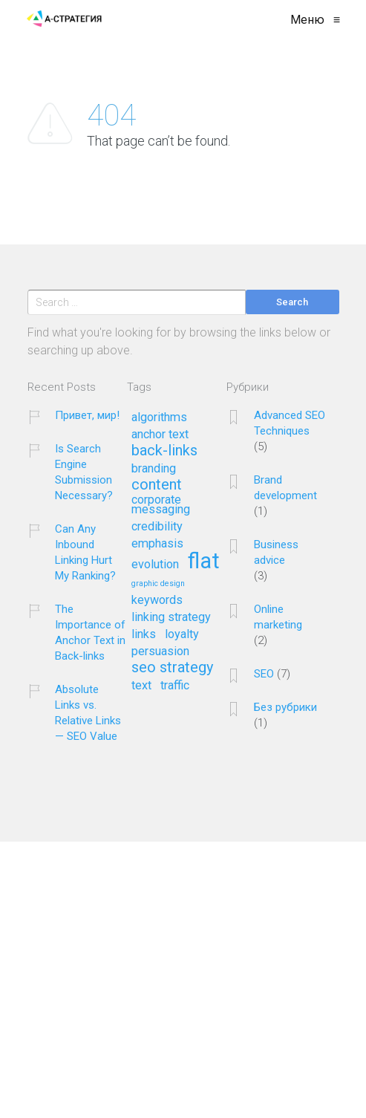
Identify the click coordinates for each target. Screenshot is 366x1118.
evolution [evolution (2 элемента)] (155, 564)
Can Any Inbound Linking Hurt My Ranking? (85, 552)
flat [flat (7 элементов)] (204, 562)
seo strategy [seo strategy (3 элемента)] (172, 668)
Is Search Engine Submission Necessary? (84, 472)
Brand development (285, 487)
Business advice (276, 552)
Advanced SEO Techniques (289, 423)
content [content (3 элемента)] (156, 485)
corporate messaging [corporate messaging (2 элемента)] (160, 504)
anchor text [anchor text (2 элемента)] (160, 434)
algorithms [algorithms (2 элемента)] (159, 417)
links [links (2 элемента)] (143, 634)
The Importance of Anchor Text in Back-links (90, 632)
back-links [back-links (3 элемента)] (164, 451)
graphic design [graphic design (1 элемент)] (158, 583)
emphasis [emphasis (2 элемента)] (157, 543)
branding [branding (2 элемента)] (153, 468)
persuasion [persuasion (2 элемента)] (160, 651)
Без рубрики (285, 707)
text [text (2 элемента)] (141, 685)
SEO (264, 673)
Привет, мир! (87, 415)
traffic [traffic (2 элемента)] (174, 685)
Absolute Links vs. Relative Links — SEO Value (88, 713)
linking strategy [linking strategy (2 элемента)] (171, 617)
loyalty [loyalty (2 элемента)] (182, 634)
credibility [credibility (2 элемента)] (157, 526)
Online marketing (278, 616)
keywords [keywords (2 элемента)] (157, 600)
